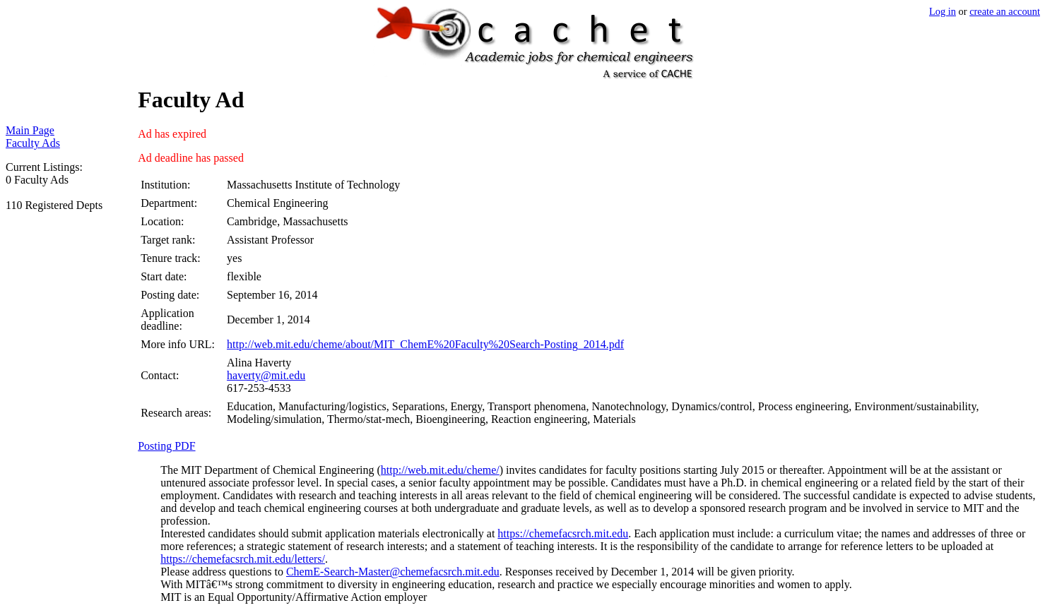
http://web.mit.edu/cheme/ (440, 470)
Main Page (30, 130)
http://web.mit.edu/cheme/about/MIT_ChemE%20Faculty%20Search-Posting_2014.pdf (425, 344)
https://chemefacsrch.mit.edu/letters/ (242, 559)
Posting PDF (166, 446)
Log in (942, 11)
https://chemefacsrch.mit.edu (562, 533)
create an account (1004, 11)
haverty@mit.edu (266, 375)
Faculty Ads (33, 143)
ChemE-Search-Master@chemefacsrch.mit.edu (393, 572)
